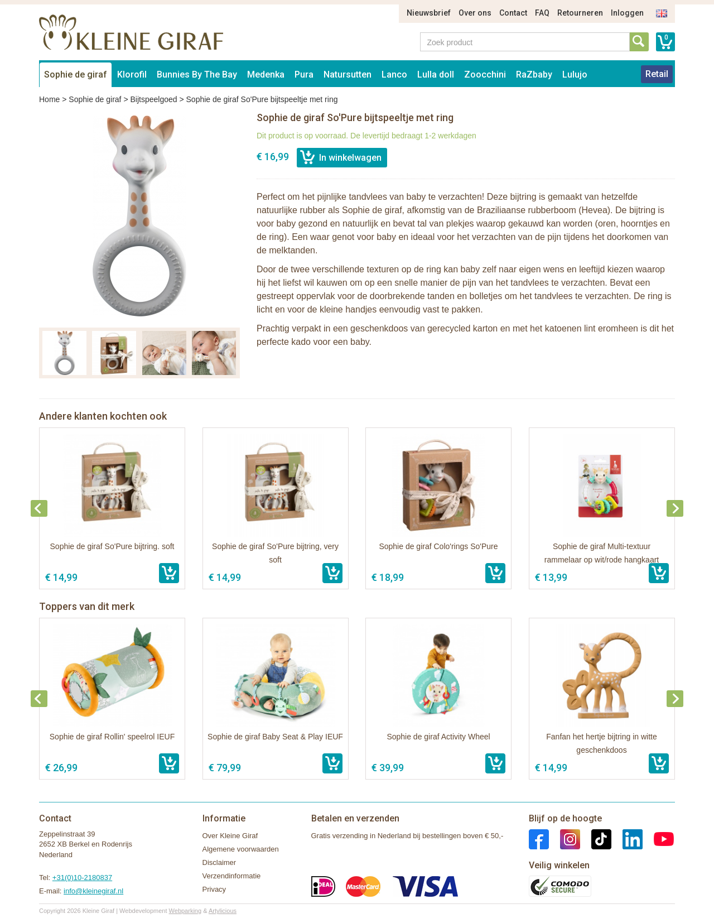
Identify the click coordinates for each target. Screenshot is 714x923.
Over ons (475, 12)
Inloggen (627, 12)
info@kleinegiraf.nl (93, 891)
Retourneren (580, 12)
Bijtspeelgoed (153, 99)
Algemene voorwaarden (240, 849)
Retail (656, 74)
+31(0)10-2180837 (82, 877)
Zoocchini (485, 74)
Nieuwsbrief (429, 12)
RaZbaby (534, 74)
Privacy (214, 889)
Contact (513, 12)
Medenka (265, 74)
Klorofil (132, 74)
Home (49, 99)
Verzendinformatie (231, 876)
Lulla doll (435, 74)
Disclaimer (219, 862)
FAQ (542, 12)
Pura (304, 74)
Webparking (185, 910)
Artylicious (223, 910)
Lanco (394, 74)
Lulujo (574, 74)
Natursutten (348, 74)
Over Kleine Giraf (230, 835)
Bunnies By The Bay (197, 74)
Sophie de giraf (75, 74)
